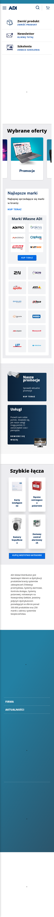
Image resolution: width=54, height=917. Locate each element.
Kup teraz (14, 209)
